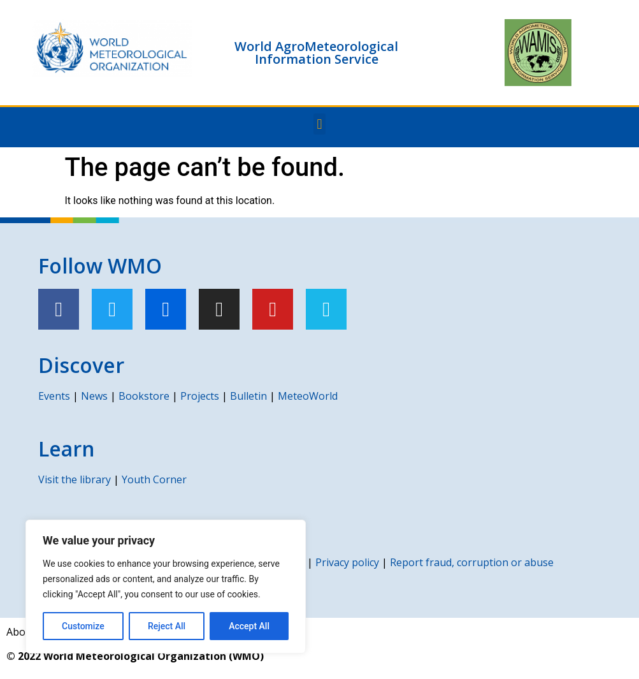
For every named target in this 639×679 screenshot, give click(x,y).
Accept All (249, 626)
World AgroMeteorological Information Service (316, 53)
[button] (319, 124)
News (94, 396)
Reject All (166, 626)
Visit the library (74, 479)
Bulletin (248, 396)
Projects (199, 396)
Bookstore (143, 396)
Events (54, 396)
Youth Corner (154, 479)
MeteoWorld (308, 396)
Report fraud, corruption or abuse (472, 562)
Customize (83, 626)
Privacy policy (347, 562)
